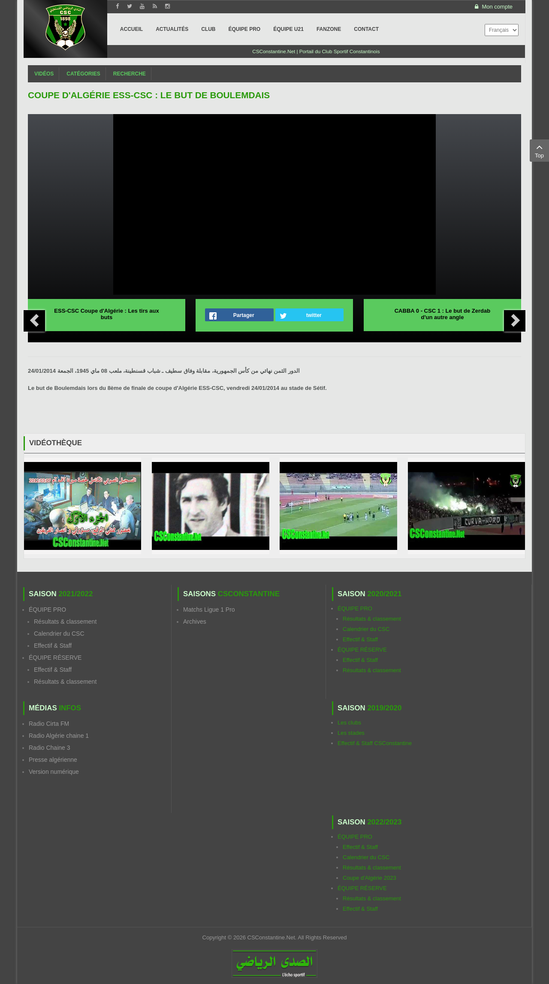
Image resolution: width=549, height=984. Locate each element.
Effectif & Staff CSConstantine (375, 743)
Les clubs (349, 722)
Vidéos (44, 74)
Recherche (129, 74)
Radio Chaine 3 (49, 747)
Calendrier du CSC (59, 633)
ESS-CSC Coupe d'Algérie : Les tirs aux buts (106, 314)
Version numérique (54, 771)
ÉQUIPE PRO (47, 609)
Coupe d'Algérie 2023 (369, 878)
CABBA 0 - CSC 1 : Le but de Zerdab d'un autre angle (442, 314)
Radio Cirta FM (49, 723)
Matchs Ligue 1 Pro (209, 609)
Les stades (351, 733)
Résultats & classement (65, 621)
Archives (194, 621)
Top (539, 150)
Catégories (83, 74)
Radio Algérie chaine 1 (59, 735)
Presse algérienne (53, 759)
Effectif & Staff (53, 645)
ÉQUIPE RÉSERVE (55, 657)
